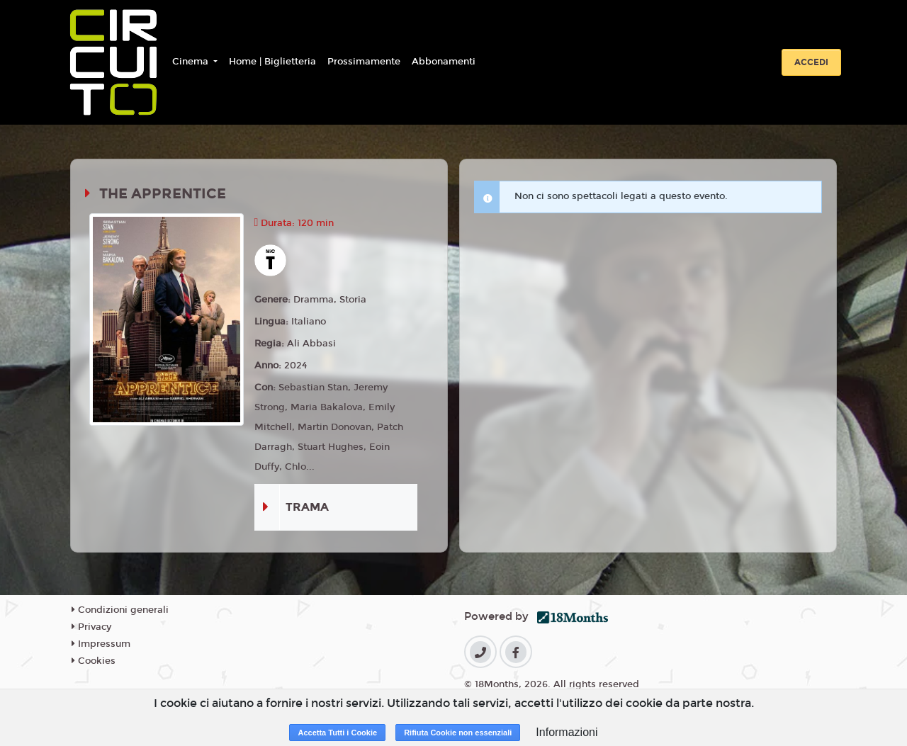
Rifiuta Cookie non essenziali (458, 732)
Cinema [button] (191, 61)
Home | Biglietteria (272, 61)
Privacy (91, 627)
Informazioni (566, 732)
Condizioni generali (120, 610)
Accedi (811, 62)
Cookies (94, 661)
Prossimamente (363, 61)
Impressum (101, 644)
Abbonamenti (443, 61)
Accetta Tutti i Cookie (337, 732)
